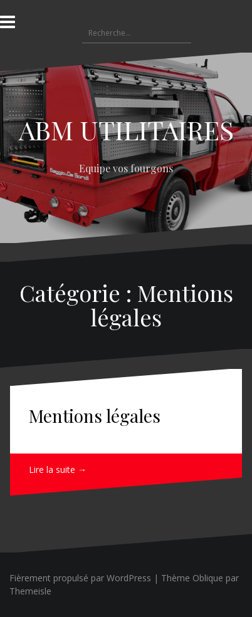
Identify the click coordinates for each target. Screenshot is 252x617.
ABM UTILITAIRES (126, 129)
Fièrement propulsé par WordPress (80, 578)
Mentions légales (94, 415)
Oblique (207, 578)
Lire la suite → (58, 469)
